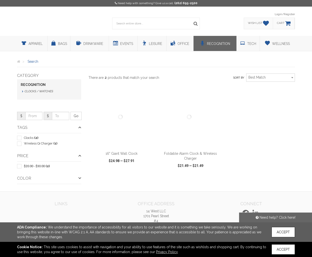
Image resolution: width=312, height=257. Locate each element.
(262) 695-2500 (185, 3)
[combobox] (270, 77)
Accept (283, 232)
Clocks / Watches (38, 91)
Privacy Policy (167, 252)
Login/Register (285, 14)
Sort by (238, 77)
